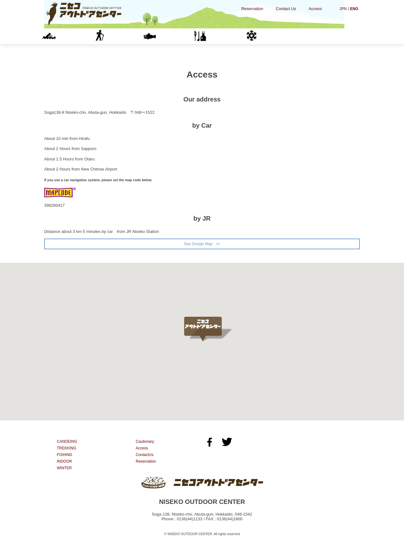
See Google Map (198, 244)
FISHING (170, 36)
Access (315, 8)
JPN (342, 8)
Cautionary (146, 442)
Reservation (252, 8)
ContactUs (145, 455)
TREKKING (120, 36)
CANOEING (69, 36)
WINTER (272, 36)
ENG (353, 8)
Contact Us (286, 8)
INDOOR (221, 36)
